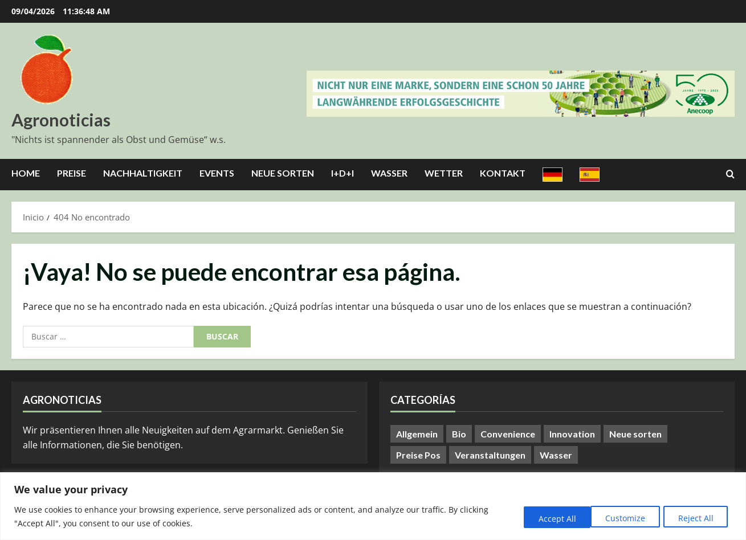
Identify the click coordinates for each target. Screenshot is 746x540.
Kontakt (502, 172)
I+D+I (342, 172)
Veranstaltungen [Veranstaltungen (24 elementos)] (490, 454)
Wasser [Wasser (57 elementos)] (556, 454)
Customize (547, 518)
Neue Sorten (282, 172)
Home (25, 172)
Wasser (389, 172)
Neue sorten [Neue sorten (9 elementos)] (635, 433)
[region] (373, 506)
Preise (71, 172)
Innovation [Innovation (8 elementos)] (572, 433)
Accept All (696, 518)
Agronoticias (61, 119)
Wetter (444, 172)
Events (216, 172)
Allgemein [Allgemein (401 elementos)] (417, 433)
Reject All (622, 518)
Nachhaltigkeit (142, 172)
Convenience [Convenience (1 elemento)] (507, 433)
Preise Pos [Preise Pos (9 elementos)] (418, 454)
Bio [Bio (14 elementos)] (459, 433)
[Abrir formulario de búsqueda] (730, 174)
